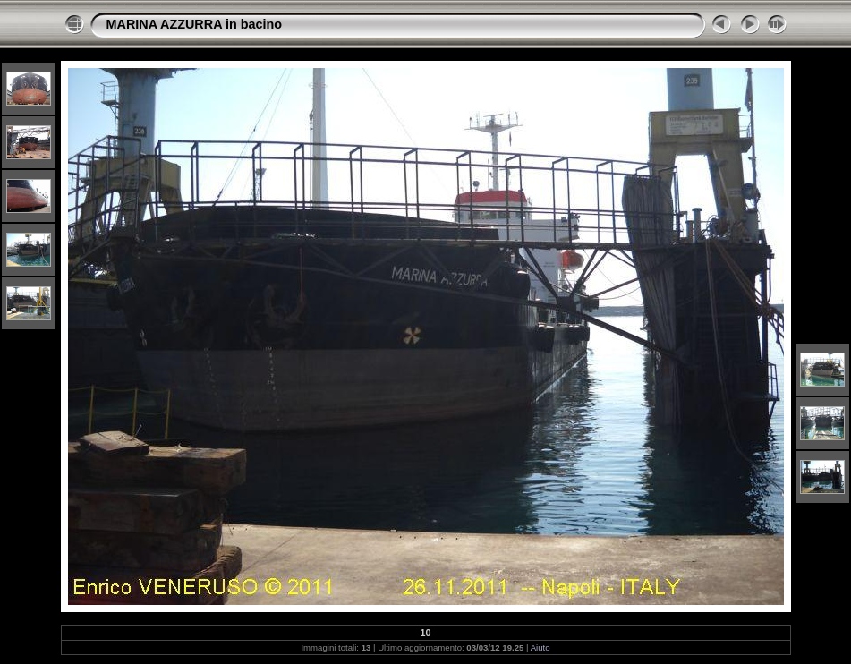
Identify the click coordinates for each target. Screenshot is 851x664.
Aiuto (540, 647)
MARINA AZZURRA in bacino (194, 24)
